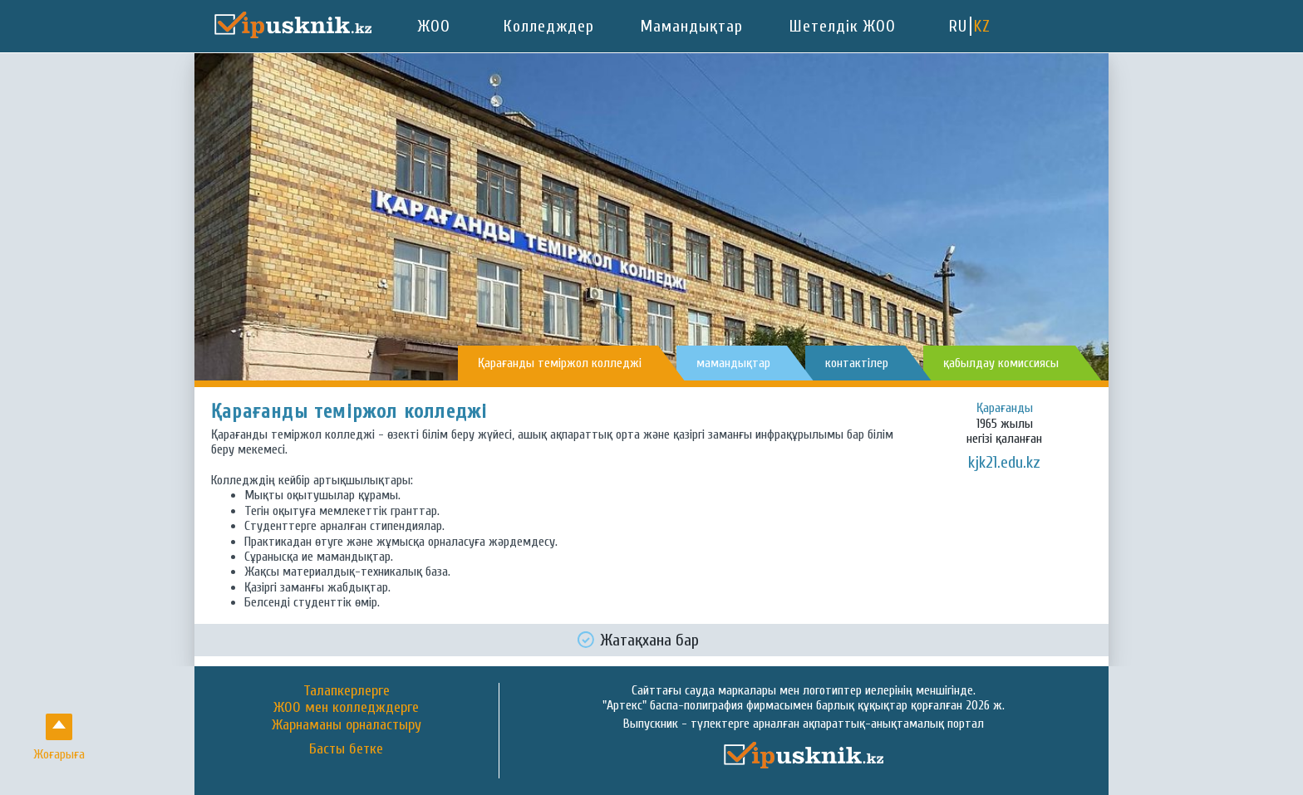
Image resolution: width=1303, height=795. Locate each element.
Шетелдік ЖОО (842, 26)
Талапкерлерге (346, 690)
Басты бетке (346, 749)
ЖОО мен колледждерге (346, 707)
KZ (982, 26)
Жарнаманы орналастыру (346, 725)
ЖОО (434, 26)
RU (958, 26)
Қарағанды (1004, 407)
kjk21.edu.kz (1004, 462)
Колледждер (549, 26)
